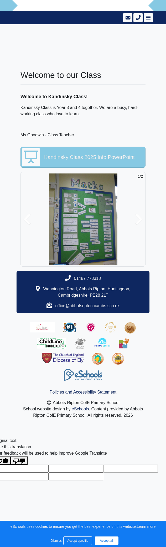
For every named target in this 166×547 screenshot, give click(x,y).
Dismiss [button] (56, 541)
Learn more (146, 526)
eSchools (80, 409)
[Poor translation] (19, 460)
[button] (27, 219)
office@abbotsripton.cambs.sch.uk (87, 306)
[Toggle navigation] (148, 17)
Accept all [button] (106, 541)
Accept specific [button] (77, 541)
